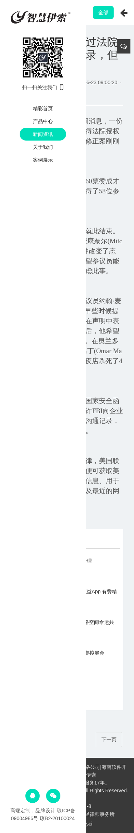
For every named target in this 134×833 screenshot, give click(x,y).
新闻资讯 (43, 134)
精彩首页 (43, 108)
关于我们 (43, 147)
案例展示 (43, 160)
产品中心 (43, 121)
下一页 (108, 739)
